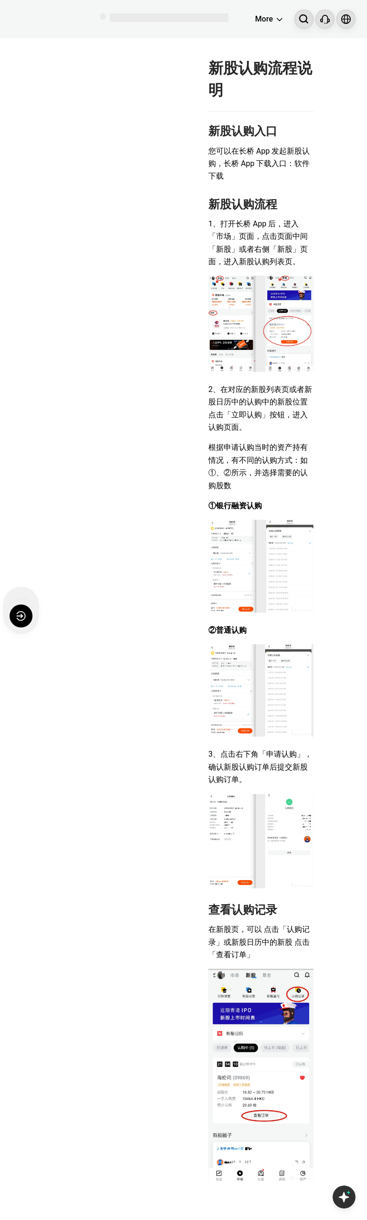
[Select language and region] (346, 19)
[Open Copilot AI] (344, 1197)
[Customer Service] (325, 19)
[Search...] (303, 19)
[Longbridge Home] (46, 19)
